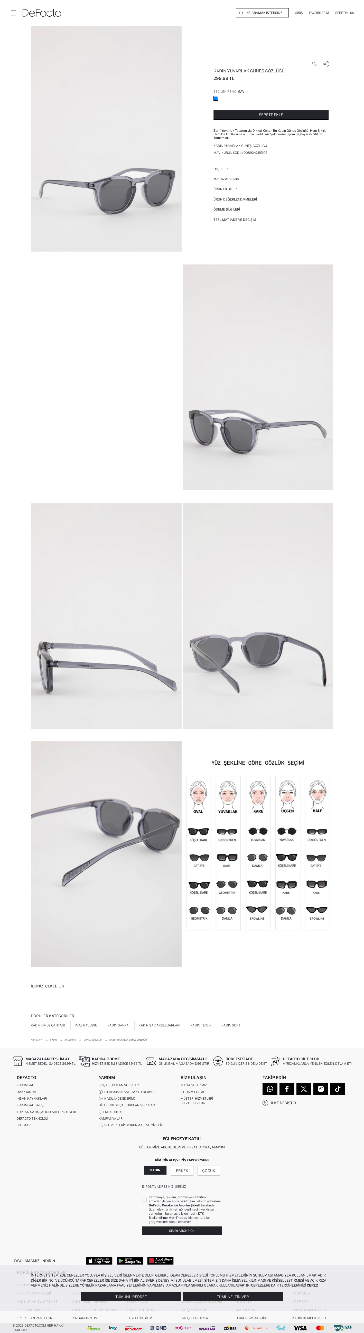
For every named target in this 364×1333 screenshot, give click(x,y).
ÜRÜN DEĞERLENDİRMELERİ (235, 199)
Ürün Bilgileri (225, 189)
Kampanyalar (111, 1118)
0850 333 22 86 (193, 1103)
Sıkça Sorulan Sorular (119, 1085)
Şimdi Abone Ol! (182, 1231)
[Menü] (13, 13)
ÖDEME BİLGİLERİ (226, 209)
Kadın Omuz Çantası (48, 1025)
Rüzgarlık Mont (85, 1318)
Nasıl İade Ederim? (117, 1099)
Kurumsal (25, 1085)
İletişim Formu (193, 1092)
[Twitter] (303, 1089)
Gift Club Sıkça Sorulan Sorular (127, 1105)
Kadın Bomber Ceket (309, 1318)
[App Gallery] (160, 1260)
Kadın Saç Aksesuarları (159, 1025)
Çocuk (208, 1170)
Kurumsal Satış (30, 1105)
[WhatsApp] (270, 1089)
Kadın (155, 1170)
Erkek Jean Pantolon (34, 1318)
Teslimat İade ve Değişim (234, 220)
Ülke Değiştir (282, 1103)
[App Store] (99, 1260)
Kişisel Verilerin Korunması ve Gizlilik (131, 1125)
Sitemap (24, 1125)
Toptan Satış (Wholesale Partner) (46, 1112)
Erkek (182, 1170)
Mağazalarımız (194, 1085)
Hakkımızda (26, 1092)
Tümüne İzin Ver (233, 1296)
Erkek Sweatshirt (252, 1318)
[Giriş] (299, 13)
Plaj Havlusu (86, 1025)
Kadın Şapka (118, 1025)
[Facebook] (286, 1089)
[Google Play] (130, 1260)
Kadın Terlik (200, 1025)
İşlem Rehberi (110, 1112)
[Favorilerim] (319, 13)
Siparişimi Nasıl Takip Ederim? (126, 1092)
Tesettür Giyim (139, 1318)
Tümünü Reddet (131, 1296)
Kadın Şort (230, 1025)
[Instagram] (320, 1089)
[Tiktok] (337, 1089)
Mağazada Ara (226, 179)
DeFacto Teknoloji (32, 1118)
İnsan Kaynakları (32, 1098)
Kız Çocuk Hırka (195, 1318)
